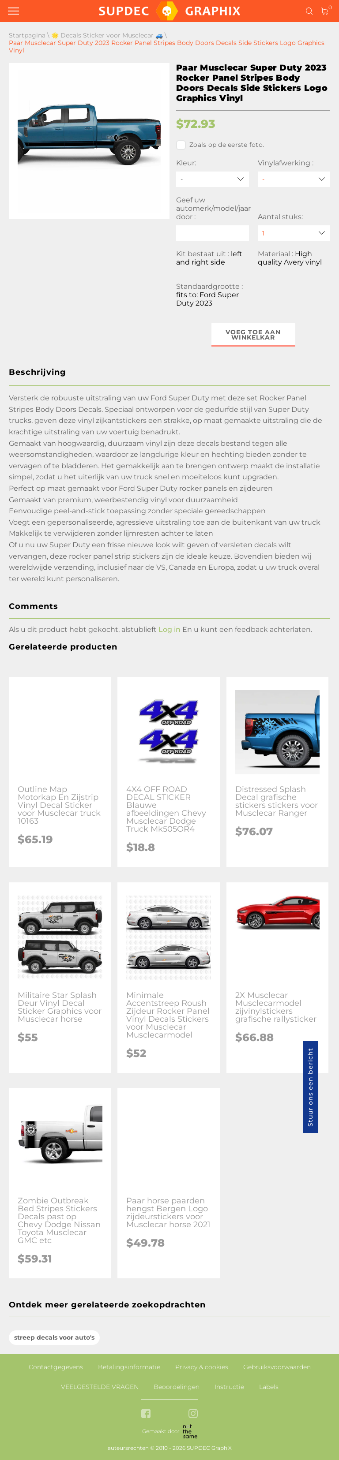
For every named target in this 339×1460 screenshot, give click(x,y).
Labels (269, 1387)
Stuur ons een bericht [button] (310, 1087)
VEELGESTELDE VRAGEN (100, 1387)
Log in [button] (169, 629)
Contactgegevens (56, 1367)
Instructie (229, 1387)
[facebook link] (146, 1414)
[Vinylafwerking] (294, 179)
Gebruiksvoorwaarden (277, 1367)
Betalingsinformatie (129, 1367)
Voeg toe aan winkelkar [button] (253, 334)
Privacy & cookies (201, 1367)
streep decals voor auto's (54, 1337)
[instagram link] (193, 1414)
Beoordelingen (177, 1387)
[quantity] (294, 233)
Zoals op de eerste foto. (220, 145)
